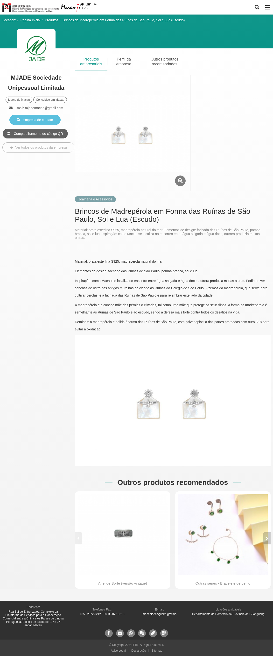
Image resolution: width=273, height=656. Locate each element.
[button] (267, 538)
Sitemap (157, 650)
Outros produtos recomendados (164, 61)
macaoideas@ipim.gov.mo (159, 614)
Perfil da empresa (123, 61)
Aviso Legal (118, 650)
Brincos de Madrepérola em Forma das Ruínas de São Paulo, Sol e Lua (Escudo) (124, 20)
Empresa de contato (35, 120)
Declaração (138, 650)
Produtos (51, 20)
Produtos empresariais (91, 61)
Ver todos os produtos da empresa (38, 147)
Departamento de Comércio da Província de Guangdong (228, 614)
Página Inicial (31, 20)
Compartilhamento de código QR (35, 134)
